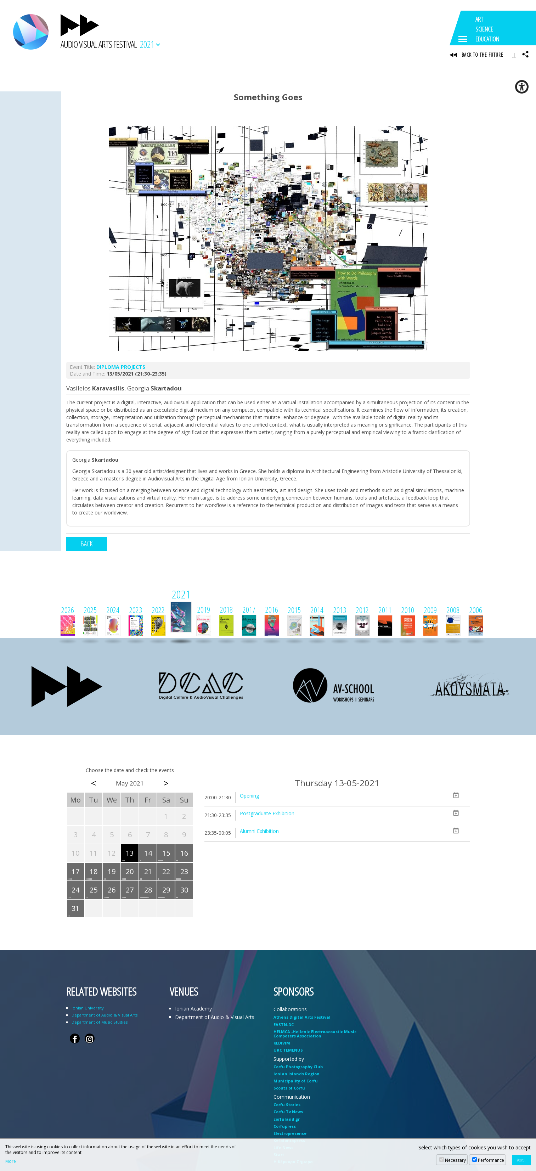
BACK (86, 545)
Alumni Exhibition (259, 832)
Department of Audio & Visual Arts (104, 1016)
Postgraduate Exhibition (267, 814)
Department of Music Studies (100, 1023)
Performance (491, 1160)
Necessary (455, 1160)
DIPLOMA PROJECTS (120, 368)
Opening (249, 796)
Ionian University (88, 1009)
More (10, 1161)
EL (513, 55)
